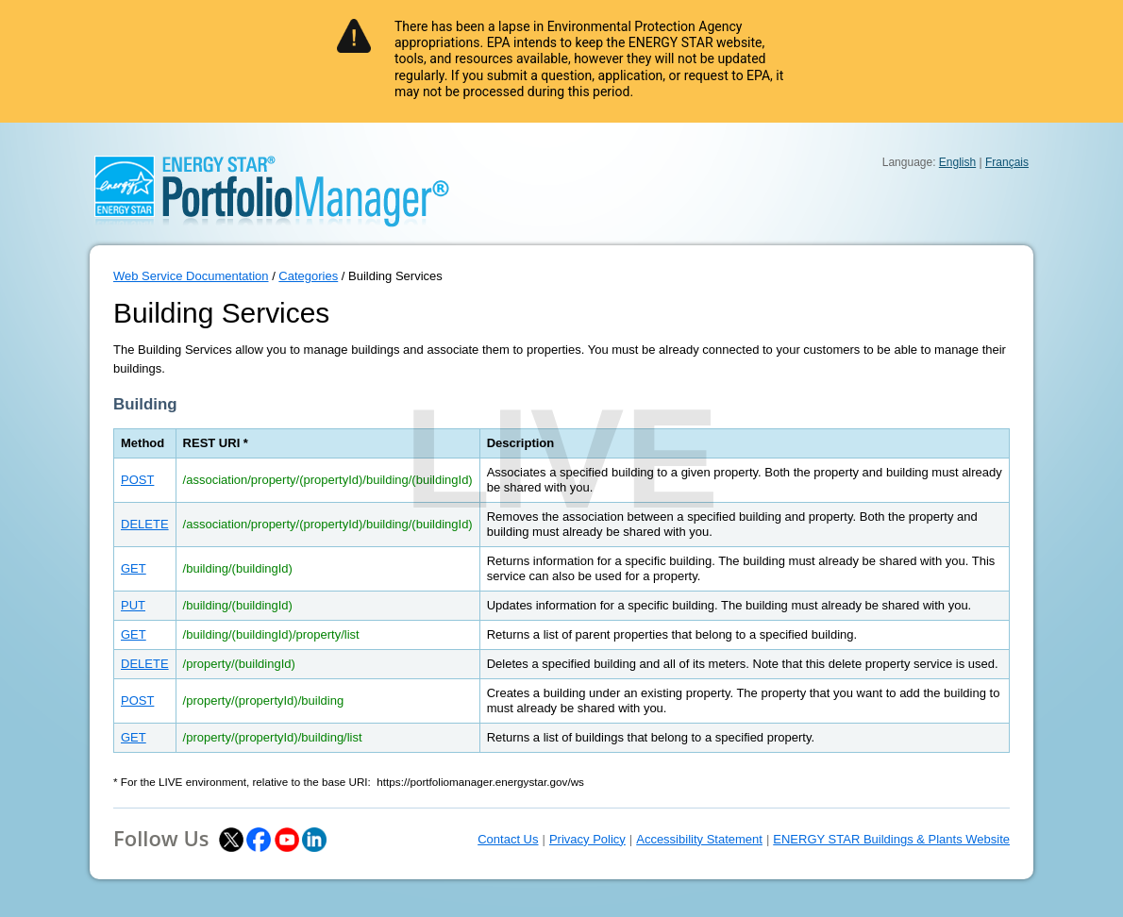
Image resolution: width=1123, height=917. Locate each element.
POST (137, 480)
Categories (308, 276)
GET (133, 568)
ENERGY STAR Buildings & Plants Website (891, 839)
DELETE (145, 524)
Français (1007, 162)
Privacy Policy (587, 839)
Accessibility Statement (699, 839)
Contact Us (508, 839)
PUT (133, 605)
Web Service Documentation (191, 276)
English (957, 162)
